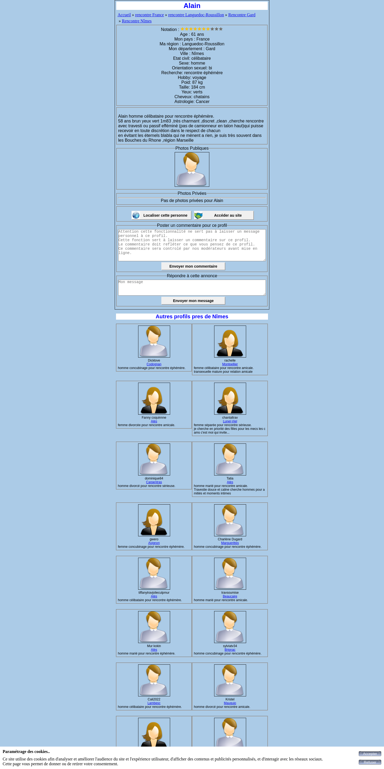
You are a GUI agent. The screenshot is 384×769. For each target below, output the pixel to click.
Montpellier (230, 364)
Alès (154, 421)
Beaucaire (230, 596)
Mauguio (230, 703)
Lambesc (154, 703)
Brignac (230, 650)
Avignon (154, 543)
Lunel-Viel (230, 421)
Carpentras (154, 482)
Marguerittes (230, 543)
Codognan (154, 364)
